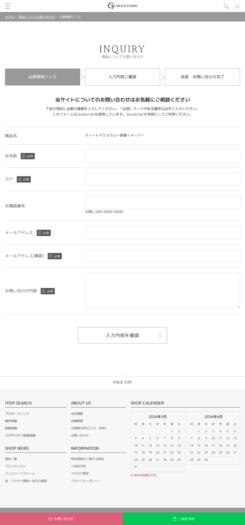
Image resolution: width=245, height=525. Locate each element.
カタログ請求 (80, 480)
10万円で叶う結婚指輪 (20, 442)
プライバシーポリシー (86, 488)
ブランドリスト (15, 473)
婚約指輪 (11, 428)
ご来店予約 (78, 473)
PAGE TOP (122, 389)
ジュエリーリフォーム (20, 480)
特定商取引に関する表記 (87, 466)
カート (237, 6)
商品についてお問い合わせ (37, 17)
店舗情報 (77, 428)
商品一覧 (11, 466)
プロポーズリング (17, 420)
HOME (9, 17)
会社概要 (77, 420)
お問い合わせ (80, 442)
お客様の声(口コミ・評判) (88, 435)
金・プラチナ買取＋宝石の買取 (26, 488)
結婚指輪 (11, 435)
